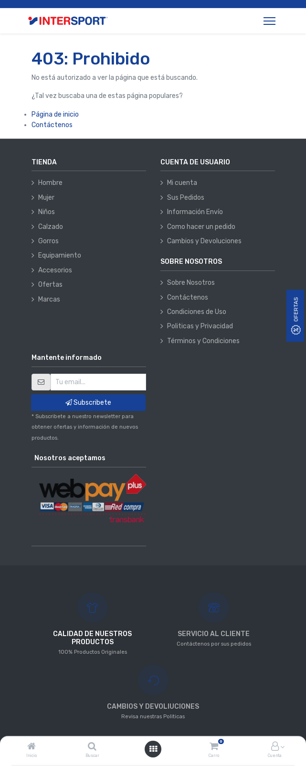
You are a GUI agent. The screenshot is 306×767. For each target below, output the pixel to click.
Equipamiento (59, 255)
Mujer (46, 198)
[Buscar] (92, 747)
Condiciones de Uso (196, 312)
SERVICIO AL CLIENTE (214, 634)
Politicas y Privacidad (200, 326)
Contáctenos (52, 125)
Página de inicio (55, 114)
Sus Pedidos (185, 198)
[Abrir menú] (153, 749)
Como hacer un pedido (201, 227)
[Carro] (214, 747)
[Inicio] (31, 747)
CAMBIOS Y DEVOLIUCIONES (153, 706)
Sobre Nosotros (191, 283)
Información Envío (195, 212)
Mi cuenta (182, 183)
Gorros (48, 241)
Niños (46, 212)
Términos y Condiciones (203, 341)
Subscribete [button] (88, 403)
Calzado (50, 227)
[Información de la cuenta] (275, 747)
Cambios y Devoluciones (204, 241)
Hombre (50, 183)
